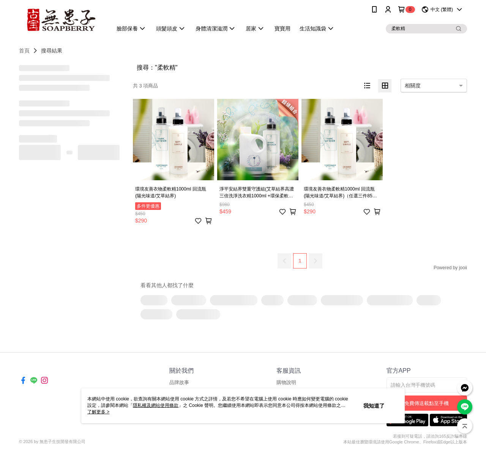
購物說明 (286, 382)
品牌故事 (179, 382)
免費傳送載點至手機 (426, 403)
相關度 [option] (413, 86)
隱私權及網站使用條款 (155, 405)
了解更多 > (98, 411)
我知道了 (374, 406)
